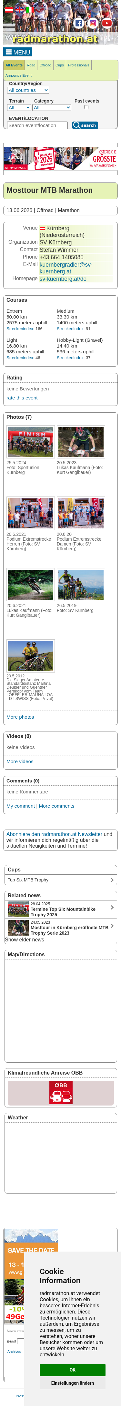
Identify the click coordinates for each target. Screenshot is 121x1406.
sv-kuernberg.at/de (63, 279)
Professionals (78, 65)
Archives (14, 1351)
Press (20, 1396)
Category (44, 100)
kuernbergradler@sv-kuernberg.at (66, 268)
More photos (20, 717)
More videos (20, 761)
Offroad (45, 65)
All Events (14, 65)
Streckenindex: (20, 328)
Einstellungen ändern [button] (72, 1383)
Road (31, 65)
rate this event (21, 397)
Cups (59, 65)
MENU (17, 51)
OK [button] (73, 1369)
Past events (87, 100)
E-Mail (11, 1341)
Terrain (16, 100)
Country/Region (26, 83)
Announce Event (18, 75)
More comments (56, 806)
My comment (20, 806)
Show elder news (24, 939)
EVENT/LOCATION (28, 118)
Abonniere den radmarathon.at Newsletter (54, 834)
